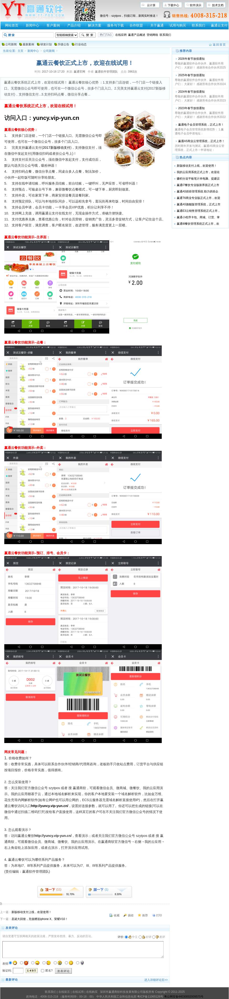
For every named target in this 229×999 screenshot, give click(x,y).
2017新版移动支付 (56, 147)
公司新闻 (11, 44)
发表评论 (63, 971)
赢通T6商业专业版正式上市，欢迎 (198, 198)
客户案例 (53, 25)
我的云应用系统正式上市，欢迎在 (198, 172)
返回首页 (219, 44)
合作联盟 (136, 25)
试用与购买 (177, 25)
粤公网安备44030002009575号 (183, 996)
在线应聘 (121, 35)
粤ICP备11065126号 (150, 996)
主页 (20, 51)
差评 (160, 937)
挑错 (131, 915)
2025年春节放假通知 (191, 75)
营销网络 (152, 35)
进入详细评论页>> (156, 980)
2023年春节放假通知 (191, 108)
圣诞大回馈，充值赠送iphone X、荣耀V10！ (39, 919)
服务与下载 (115, 25)
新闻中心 (32, 25)
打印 (159, 915)
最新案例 (28, 44)
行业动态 (81, 44)
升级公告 (63, 44)
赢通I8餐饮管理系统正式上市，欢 (198, 223)
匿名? (49, 970)
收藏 (117, 915)
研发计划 (46, 44)
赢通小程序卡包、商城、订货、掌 (198, 217)
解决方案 (94, 25)
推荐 (145, 915)
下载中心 (173, 5)
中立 (133, 937)
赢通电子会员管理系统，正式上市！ (201, 124)
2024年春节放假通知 (191, 91)
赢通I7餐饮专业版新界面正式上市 (198, 185)
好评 (146, 937)
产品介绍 (74, 25)
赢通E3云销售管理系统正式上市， (198, 211)
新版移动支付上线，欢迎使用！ (31, 912)
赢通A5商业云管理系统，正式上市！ (201, 141)
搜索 (87, 35)
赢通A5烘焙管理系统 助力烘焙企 (197, 191)
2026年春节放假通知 (191, 58)
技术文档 (218, 5)
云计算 (151, 5)
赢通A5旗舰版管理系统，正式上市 (198, 204)
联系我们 (198, 25)
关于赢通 (157, 25)
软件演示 (195, 5)
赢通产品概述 (136, 35)
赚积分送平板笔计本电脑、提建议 (198, 178)
